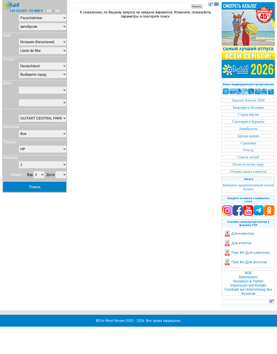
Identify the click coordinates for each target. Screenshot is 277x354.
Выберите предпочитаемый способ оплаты (248, 187)
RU (49, 11)
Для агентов (237, 243)
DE (57, 11)
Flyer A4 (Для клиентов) (247, 253)
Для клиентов (239, 233)
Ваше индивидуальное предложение (248, 84)
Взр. (30, 175)
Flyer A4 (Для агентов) (245, 262)
